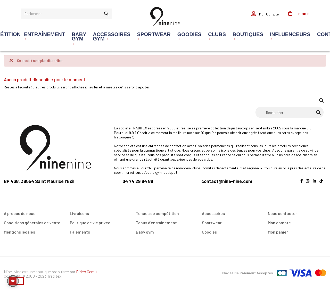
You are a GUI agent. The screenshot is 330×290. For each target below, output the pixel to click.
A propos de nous (19, 213)
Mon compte (279, 222)
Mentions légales (19, 231)
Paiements (80, 231)
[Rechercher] (289, 112)
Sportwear (212, 222)
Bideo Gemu (86, 271)
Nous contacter (282, 213)
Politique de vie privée (90, 222)
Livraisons (79, 213)
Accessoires (213, 213)
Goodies (209, 231)
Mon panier (278, 231)
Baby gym (145, 231)
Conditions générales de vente (32, 222)
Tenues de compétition (157, 213)
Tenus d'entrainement (156, 222)
